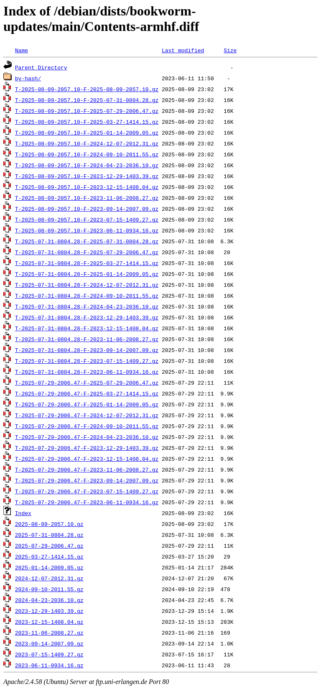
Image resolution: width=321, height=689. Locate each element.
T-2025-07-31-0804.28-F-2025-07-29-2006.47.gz (86, 252)
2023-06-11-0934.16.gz (49, 665)
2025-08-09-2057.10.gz (49, 524)
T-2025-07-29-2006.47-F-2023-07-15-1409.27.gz (86, 491)
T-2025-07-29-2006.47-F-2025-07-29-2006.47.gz (86, 382)
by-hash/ (28, 78)
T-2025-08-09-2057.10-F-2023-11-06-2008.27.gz (86, 198)
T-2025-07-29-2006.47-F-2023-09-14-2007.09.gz (86, 480)
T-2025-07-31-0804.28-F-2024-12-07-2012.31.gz (86, 284)
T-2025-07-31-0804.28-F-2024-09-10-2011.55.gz (86, 295)
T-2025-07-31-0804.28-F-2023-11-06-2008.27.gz (86, 339)
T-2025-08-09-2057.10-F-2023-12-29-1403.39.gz (86, 176)
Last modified (183, 50)
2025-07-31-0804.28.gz (49, 534)
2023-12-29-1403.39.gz (49, 611)
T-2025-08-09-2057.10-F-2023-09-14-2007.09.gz (86, 208)
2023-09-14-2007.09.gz (49, 643)
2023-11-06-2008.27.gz (49, 632)
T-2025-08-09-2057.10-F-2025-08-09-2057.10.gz (86, 89)
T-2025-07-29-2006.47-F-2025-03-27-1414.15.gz (86, 393)
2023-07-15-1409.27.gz (49, 654)
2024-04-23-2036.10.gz (49, 600)
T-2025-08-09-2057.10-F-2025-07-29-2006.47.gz (86, 111)
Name (21, 50)
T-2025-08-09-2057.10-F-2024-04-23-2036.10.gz (86, 165)
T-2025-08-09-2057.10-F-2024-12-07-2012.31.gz (86, 143)
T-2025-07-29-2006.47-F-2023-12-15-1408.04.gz (86, 458)
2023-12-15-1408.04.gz (49, 621)
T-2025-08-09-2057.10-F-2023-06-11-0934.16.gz (86, 230)
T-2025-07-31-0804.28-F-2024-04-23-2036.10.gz (86, 306)
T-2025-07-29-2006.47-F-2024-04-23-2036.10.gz (86, 437)
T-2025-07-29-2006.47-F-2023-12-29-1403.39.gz (86, 448)
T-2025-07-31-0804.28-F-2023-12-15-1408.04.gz (86, 328)
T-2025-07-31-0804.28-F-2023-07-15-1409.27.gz (86, 361)
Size (230, 50)
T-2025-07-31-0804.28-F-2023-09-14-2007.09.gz (86, 350)
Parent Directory (41, 67)
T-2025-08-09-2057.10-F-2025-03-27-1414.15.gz (86, 121)
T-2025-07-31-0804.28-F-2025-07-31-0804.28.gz (86, 241)
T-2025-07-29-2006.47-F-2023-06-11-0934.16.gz (86, 502)
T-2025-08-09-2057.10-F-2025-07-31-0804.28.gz (86, 100)
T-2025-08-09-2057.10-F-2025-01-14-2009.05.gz (86, 132)
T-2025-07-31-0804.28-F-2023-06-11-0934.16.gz (86, 371)
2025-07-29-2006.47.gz (49, 545)
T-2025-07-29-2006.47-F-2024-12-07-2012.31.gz (86, 415)
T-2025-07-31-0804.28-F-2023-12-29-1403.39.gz (86, 317)
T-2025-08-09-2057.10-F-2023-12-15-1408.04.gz (86, 187)
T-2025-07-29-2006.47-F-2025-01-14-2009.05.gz (86, 404)
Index (23, 513)
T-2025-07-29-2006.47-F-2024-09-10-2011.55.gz (86, 426)
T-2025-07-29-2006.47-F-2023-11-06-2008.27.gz (86, 469)
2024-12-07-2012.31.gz (49, 578)
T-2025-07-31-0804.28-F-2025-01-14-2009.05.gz (86, 274)
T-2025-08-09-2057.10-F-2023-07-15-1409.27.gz (86, 219)
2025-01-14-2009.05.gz (49, 567)
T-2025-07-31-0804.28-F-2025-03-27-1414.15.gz (86, 263)
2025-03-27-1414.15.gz (49, 556)
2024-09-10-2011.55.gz (49, 589)
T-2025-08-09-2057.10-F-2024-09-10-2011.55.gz (86, 154)
